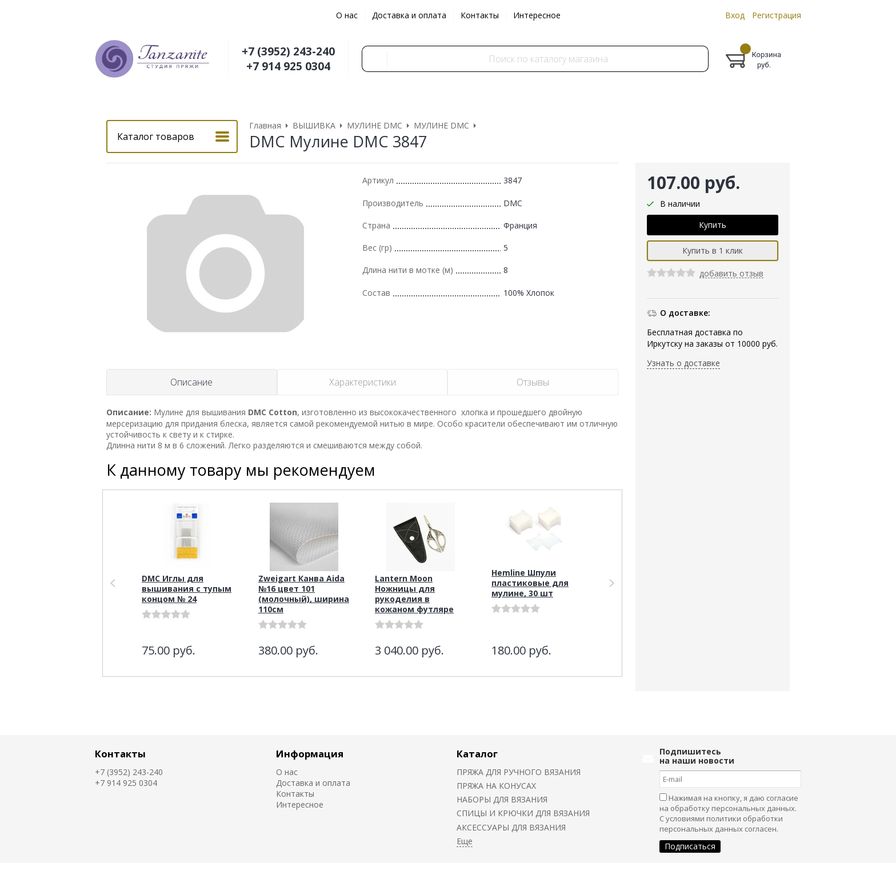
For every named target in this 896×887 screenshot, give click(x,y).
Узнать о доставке (683, 363)
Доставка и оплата (409, 15)
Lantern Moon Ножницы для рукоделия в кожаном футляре (414, 594)
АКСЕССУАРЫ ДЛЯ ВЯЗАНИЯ (511, 827)
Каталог (477, 753)
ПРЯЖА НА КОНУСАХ (496, 785)
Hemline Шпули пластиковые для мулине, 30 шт (530, 583)
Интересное (537, 15)
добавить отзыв (731, 274)
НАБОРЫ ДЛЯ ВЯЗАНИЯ (502, 799)
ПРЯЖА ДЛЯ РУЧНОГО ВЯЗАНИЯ (519, 771)
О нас (347, 15)
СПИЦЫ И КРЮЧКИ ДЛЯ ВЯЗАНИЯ (523, 813)
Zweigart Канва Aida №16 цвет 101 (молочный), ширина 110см (303, 594)
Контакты (480, 15)
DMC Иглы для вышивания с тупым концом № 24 (186, 588)
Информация (309, 753)
